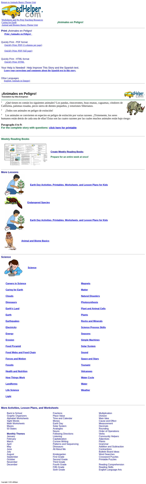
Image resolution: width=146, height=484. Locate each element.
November (12, 462)
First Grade (58, 457)
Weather (85, 390)
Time (55, 418)
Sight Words (13, 421)
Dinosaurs (11, 302)
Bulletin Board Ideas (109, 451)
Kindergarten (59, 454)
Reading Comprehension (111, 464)
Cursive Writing (60, 441)
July (9, 451)
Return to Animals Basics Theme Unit (18, 2)
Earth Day (58, 423)
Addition (103, 446)
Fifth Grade (58, 467)
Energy (9, 333)
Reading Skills (106, 467)
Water (84, 384)
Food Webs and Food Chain (21, 352)
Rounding (104, 428)
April (9, 444)
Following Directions (63, 434)
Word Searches (106, 454)
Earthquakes (12, 321)
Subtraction (118, 446)
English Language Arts (110, 469)
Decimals (103, 426)
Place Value (59, 416)
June (9, 449)
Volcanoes (86, 371)
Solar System (88, 346)
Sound (84, 352)
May (9, 446)
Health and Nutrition (17, 371)
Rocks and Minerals (92, 321)
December (12, 464)
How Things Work (15, 377)
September (12, 457)
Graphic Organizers (17, 416)
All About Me (59, 449)
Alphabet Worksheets (18, 418)
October (11, 459)
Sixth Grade (59, 469)
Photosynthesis (89, 302)
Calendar (67, 418)
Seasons (86, 333)
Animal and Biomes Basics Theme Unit (20, 25)
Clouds (9, 296)
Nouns (56, 431)
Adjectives (104, 439)
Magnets (85, 283)
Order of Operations (109, 431)
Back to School (14, 413)
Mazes (10, 426)
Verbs (102, 434)
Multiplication (105, 413)
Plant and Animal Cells (93, 308)
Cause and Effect (107, 421)
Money (56, 421)
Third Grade (59, 462)
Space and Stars (90, 359)
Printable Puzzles (107, 459)
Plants (84, 315)
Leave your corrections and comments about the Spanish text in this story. (40, 70)
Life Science (12, 390)
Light (8, 396)
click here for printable (63, 127)
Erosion (10, 340)
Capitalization (60, 439)
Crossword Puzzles (108, 457)
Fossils (10, 365)
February (11, 439)
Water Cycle (87, 377)
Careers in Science (16, 283)
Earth (9, 315)
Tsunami (85, 365)
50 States (12, 428)
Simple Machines (90, 340)
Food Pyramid (13, 346)
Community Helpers (109, 436)
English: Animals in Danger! (17, 81)
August (10, 454)
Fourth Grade (59, 464)
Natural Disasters (90, 296)
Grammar (104, 444)
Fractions (57, 413)
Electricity (11, 327)
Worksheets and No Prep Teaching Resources (22, 20)
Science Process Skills (93, 327)
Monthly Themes (16, 434)
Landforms (12, 384)
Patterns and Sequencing (66, 444)
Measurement (106, 423)
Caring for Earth (9, 22)
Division (103, 416)
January (11, 436)
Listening (57, 436)
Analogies (58, 428)
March (10, 441)
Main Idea (104, 418)
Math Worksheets (16, 423)
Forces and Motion (16, 359)
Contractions (105, 449)
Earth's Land (12, 308)
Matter (84, 290)
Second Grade (60, 459)
